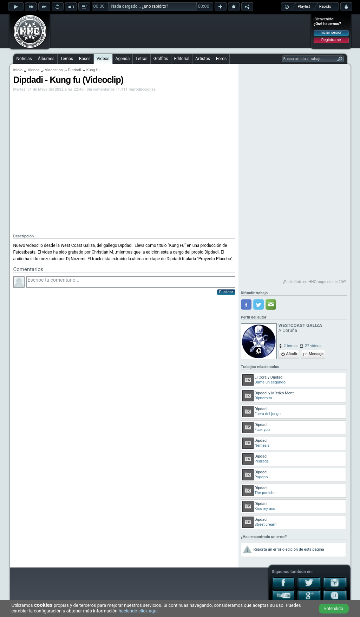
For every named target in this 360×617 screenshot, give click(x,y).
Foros (221, 58)
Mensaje (316, 354)
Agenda (123, 58)
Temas (66, 58)
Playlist (304, 6)
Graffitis (160, 58)
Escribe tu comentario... (130, 282)
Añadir (291, 354)
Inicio (17, 70)
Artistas (202, 58)
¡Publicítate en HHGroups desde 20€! (314, 282)
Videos (103, 58)
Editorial (181, 58)
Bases (85, 58)
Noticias (24, 58)
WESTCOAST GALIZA (300, 325)
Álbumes (46, 58)
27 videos (313, 345)
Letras (141, 58)
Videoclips (54, 70)
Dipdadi (74, 70)
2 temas (291, 345)
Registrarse (331, 40)
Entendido (333, 608)
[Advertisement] (180, 30)
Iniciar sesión (331, 32)
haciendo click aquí (138, 610)
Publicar (226, 292)
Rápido (325, 6)
